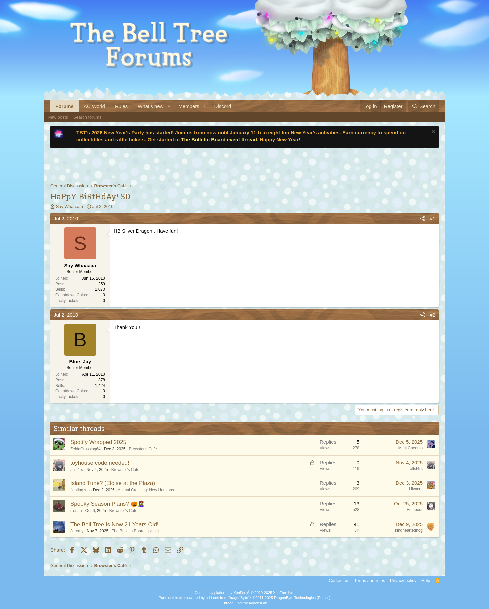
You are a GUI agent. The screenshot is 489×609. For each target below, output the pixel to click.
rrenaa (76, 510)
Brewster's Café (143, 449)
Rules (121, 106)
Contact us (339, 580)
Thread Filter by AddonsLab (244, 603)
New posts (58, 117)
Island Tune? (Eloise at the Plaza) (112, 483)
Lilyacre (416, 489)
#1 (432, 218)
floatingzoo (80, 490)
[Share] (422, 218)
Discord (222, 106)
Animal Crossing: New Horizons (146, 490)
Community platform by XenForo (244, 593)
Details (323, 598)
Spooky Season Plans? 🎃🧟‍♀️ (107, 504)
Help (425, 580)
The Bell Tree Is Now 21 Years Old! (114, 524)
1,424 (100, 385)
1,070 (100, 289)
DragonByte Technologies (295, 598)
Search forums (87, 117)
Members (188, 106)
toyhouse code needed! (99, 463)
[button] (168, 106)
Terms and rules (369, 580)
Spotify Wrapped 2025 (98, 442)
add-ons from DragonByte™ (229, 598)
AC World (94, 106)
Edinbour (415, 509)
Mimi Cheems (410, 448)
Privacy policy (403, 580)
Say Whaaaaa (69, 206)
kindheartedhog (409, 530)
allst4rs (76, 469)
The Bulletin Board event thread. (219, 139)
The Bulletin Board (128, 531)
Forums (64, 106)
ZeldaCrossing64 (85, 449)
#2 (432, 315)
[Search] (423, 106)
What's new (150, 106)
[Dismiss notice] (432, 132)
